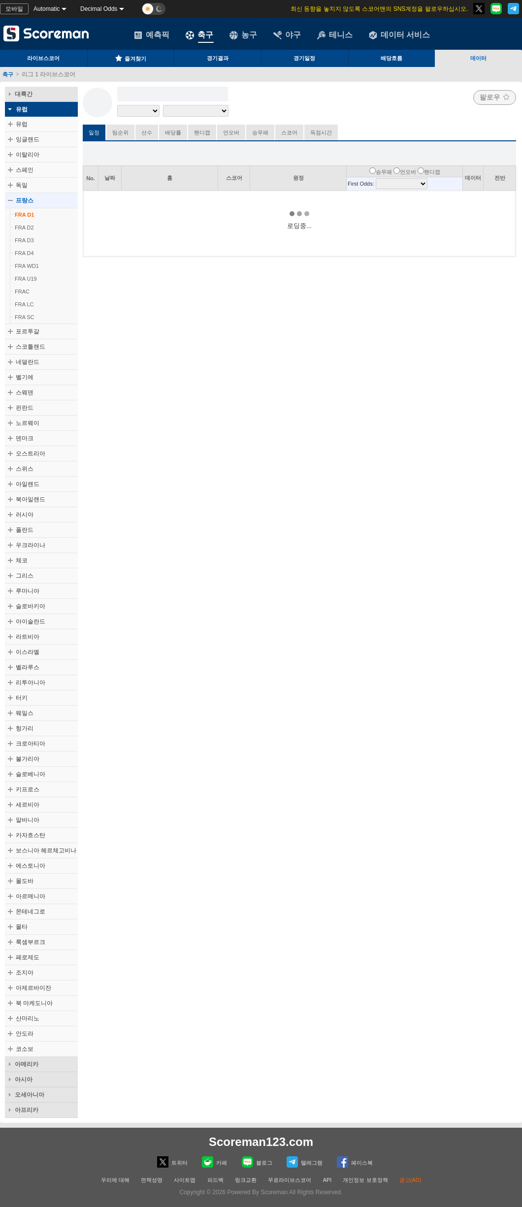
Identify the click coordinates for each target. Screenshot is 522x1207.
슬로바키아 (30, 606)
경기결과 (217, 58)
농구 (243, 35)
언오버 (231, 132)
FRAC (22, 291)
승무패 (260, 132)
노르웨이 (27, 423)
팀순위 (120, 132)
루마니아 (27, 590)
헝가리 (24, 728)
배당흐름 (391, 58)
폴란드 (24, 529)
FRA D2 (24, 227)
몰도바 (24, 881)
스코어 (289, 132)
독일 (22, 185)
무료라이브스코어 (289, 1180)
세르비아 (27, 804)
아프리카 (26, 1110)
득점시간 (321, 132)
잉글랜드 (27, 139)
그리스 (24, 575)
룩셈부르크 (30, 942)
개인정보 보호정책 (365, 1180)
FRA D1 (24, 215)
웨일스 (24, 713)
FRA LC (24, 304)
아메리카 (26, 1064)
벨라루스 (27, 667)
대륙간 (24, 94)
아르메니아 (30, 896)
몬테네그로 (30, 911)
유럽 (22, 109)
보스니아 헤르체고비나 (46, 850)
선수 (146, 132)
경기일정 (304, 58)
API (328, 1180)
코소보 (24, 1048)
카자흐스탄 (30, 835)
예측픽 (151, 35)
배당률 (173, 132)
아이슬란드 (30, 621)
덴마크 (24, 438)
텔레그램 (305, 1162)
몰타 (22, 926)
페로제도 (27, 957)
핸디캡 (202, 132)
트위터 (172, 1162)
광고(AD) (410, 1180)
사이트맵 (185, 1180)
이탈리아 (27, 154)
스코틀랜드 (30, 346)
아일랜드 (27, 484)
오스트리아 (30, 453)
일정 (94, 132)
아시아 (24, 1079)
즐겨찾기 (130, 58)
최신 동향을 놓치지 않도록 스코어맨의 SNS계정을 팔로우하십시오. (379, 8)
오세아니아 (29, 1094)
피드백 (215, 1180)
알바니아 (27, 819)
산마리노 (27, 1018)
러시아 (24, 514)
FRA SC (24, 317)
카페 (214, 1162)
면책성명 (152, 1180)
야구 (287, 35)
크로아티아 (30, 743)
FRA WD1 (27, 266)
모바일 (14, 8)
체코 (22, 560)
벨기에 (24, 377)
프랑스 (24, 200)
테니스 (335, 35)
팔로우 (495, 97)
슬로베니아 (30, 774)
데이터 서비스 (399, 35)
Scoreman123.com (261, 1141)
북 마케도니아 (34, 1003)
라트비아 (27, 636)
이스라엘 (27, 652)
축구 (199, 35)
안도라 (24, 1033)
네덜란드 (27, 362)
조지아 (24, 972)
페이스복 (355, 1162)
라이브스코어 (43, 58)
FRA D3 (24, 240)
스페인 (24, 169)
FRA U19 (26, 279)
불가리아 (27, 758)
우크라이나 (30, 545)
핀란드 (24, 407)
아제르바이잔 (33, 987)
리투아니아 (30, 682)
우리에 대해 (115, 1180)
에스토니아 (30, 865)
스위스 (24, 468)
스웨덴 (24, 392)
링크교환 (246, 1180)
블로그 (257, 1162)
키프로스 (27, 789)
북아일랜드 (30, 499)
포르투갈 (27, 331)
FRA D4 (24, 253)
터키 (22, 697)
